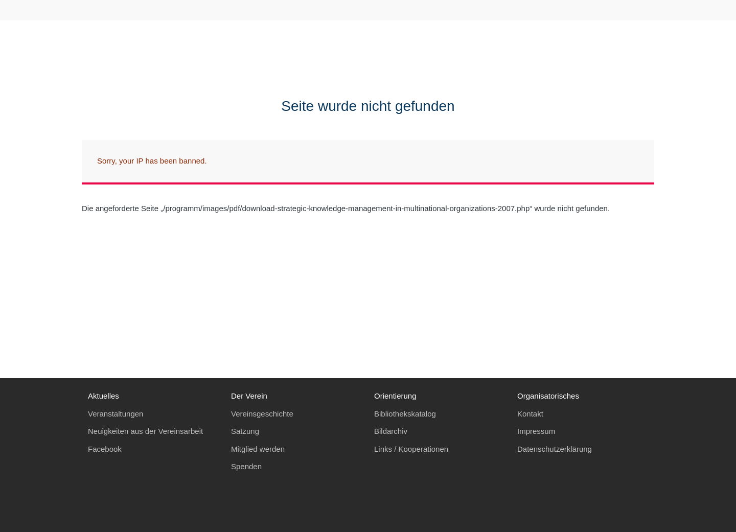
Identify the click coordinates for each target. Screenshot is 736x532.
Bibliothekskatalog (405, 413)
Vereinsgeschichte (262, 413)
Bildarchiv (390, 431)
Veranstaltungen (115, 413)
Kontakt (530, 413)
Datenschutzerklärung (554, 449)
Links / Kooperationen (411, 449)
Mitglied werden (258, 449)
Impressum (536, 431)
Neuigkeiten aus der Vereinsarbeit (145, 431)
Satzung (245, 431)
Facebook (105, 449)
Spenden (246, 466)
